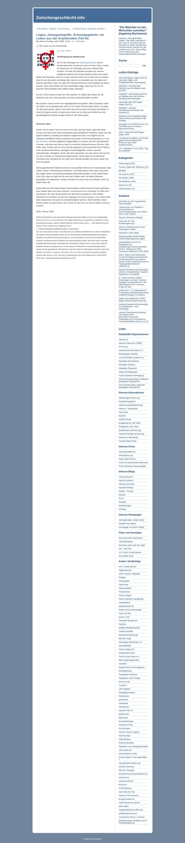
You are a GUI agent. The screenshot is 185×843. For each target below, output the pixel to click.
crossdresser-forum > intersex (132, 817)
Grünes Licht (124, 682)
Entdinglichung (125, 671)
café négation (124, 689)
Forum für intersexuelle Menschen (133, 462)
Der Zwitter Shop (126, 556)
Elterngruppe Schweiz (128, 354)
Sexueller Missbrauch (128, 620)
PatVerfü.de (124, 696)
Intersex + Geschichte (128, 408)
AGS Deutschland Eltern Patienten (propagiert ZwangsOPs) (134, 380)
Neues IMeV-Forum (127, 459)
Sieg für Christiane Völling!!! (131, 217)
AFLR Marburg (125, 788)
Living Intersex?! (126, 477)
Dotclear (97, 839)
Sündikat (122, 664)
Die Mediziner (125, 181)
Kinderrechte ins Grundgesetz (132, 667)
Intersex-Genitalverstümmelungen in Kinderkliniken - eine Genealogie (133, 306)
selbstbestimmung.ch (128, 813)
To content (160, 2)
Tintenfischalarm (126, 541)
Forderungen (124, 163)
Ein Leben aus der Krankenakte (53, 46)
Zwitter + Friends (126, 491)
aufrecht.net (124, 777)
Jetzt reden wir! (125, 750)
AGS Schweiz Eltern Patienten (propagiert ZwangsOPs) (132, 386)
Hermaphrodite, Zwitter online (131, 520)
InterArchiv (123, 412)
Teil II (69, 51)
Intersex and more (126, 484)
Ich (73, 41)
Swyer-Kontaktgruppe (128, 372)
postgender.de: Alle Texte (129, 423)
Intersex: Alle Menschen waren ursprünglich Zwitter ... (132, 228)
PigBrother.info (125, 570)
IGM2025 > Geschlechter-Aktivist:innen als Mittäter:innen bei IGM (132, 88)
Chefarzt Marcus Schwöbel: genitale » (89, 29)
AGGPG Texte (125, 419)
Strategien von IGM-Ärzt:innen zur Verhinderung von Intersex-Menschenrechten (133, 126)
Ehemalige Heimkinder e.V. (130, 642)
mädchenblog (124, 739)
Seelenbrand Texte (127, 653)
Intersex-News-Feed (127, 441)
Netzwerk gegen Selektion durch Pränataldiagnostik (133, 821)
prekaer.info (124, 714)
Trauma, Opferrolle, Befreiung (131, 167)
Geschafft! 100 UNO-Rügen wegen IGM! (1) (131, 103)
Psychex (122, 624)
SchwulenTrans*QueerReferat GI (133, 774)
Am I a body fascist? (127, 566)
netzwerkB (123, 703)
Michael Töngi (125, 638)
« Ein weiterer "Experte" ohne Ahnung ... (53, 29)
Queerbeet (123, 700)
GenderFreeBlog (126, 487)
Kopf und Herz (125, 613)
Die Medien (124, 178)
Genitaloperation (87, 62)
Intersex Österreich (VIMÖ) (130, 343)
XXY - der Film (125, 549)
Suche (123, 60)
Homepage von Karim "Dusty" (132, 527)
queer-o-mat (124, 617)
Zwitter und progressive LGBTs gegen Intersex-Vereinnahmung (132, 299)
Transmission (124, 592)
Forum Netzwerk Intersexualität (132, 466)
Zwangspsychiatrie (127, 692)
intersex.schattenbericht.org (131, 405)
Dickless (122, 502)
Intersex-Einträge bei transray (131, 434)
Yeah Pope (123, 584)
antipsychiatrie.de (126, 606)
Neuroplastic (124, 581)
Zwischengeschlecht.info (60, 17)
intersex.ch (123, 339)
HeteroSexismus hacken (129, 802)
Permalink (80, 41)
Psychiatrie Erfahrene (128, 674)
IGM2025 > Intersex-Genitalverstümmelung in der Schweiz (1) (131, 110)
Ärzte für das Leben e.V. (129, 656)
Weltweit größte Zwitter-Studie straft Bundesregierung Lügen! (132, 237)
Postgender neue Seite (129, 426)
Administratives (125, 188)
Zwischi (122, 495)
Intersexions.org (126, 455)
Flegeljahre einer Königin (129, 678)
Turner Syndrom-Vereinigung (131, 375)
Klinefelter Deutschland (129, 361)
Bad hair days (125, 735)
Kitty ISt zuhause (126, 480)
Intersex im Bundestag (128, 437)
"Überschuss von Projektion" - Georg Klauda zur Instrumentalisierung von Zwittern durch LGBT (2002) (133, 210)
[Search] (130, 65)
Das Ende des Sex (127, 792)
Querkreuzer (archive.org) (130, 430)
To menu (170, 2)
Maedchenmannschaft (128, 635)
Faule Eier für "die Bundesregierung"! (127, 222)
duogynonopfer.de (126, 799)
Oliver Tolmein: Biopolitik (129, 574)
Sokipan (122, 577)
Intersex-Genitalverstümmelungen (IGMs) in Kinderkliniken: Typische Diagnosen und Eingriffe (133, 272)
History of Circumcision (129, 795)
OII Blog (122, 509)
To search (180, 2)
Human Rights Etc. (127, 649)
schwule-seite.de (126, 781)
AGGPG (122, 416)
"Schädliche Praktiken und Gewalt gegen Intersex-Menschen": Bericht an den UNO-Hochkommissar (133, 141)
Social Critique (125, 595)
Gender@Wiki (125, 646)
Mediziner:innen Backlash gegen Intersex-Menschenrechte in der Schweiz (133, 118)
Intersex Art (124, 185)
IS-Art (121, 498)
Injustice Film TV (126, 710)
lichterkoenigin (125, 505)
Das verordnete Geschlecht (130, 538)
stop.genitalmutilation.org (129, 763)
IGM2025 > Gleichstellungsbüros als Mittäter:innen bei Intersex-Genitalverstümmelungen (133, 96)
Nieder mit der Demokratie (130, 610)
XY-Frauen (123, 347)
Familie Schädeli (126, 631)
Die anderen (124, 174)
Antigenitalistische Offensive (131, 810)
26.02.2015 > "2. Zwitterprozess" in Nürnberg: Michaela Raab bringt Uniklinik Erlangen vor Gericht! (133, 292)
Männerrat (123, 718)
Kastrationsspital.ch (127, 401)
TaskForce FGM (126, 725)
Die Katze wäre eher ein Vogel (132, 545)
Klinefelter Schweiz (127, 365)
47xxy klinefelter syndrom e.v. (131, 357)
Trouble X (123, 685)
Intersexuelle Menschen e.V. (131, 350)
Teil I (63, 51)
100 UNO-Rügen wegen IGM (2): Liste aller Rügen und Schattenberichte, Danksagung (133, 80)
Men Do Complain (126, 770)
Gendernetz (124, 707)
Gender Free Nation (127, 523)
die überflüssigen (126, 721)
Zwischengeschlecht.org (129, 398)
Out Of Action (124, 728)
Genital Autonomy (126, 767)
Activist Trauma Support (129, 732)
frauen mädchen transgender (131, 599)
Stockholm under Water (129, 233)
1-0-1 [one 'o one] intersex (130, 552)
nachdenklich (124, 602)
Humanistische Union (128, 753)
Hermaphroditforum (127, 452)
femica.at (123, 785)
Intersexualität (125, 588)
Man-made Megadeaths (129, 660)
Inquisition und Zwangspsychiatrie (133, 746)
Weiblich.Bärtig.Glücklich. (130, 628)
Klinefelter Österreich (128, 368)
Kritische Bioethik (126, 743)
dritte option (124, 806)
